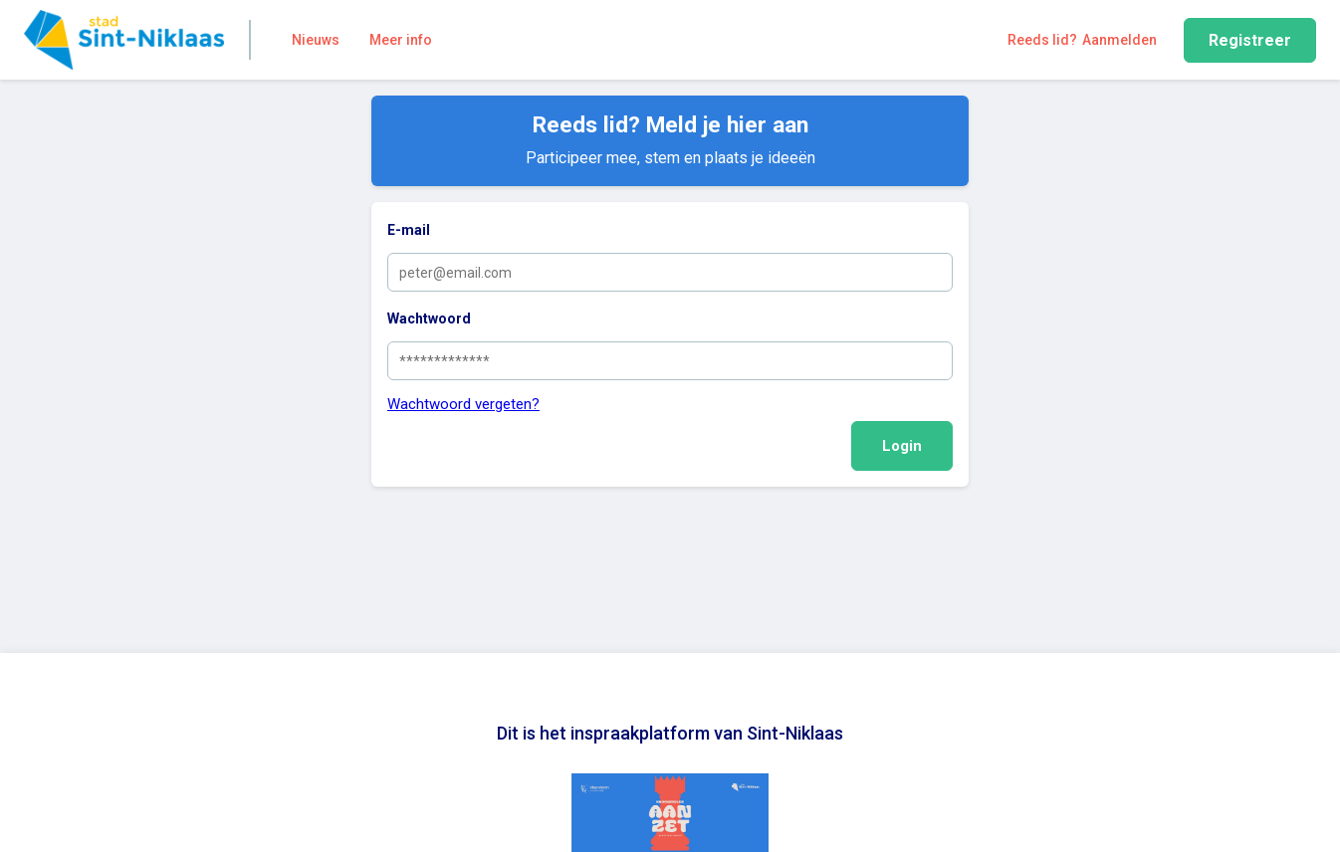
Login (902, 446)
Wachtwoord (429, 318)
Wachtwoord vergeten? (463, 404)
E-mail (408, 230)
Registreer (1250, 40)
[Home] (124, 40)
